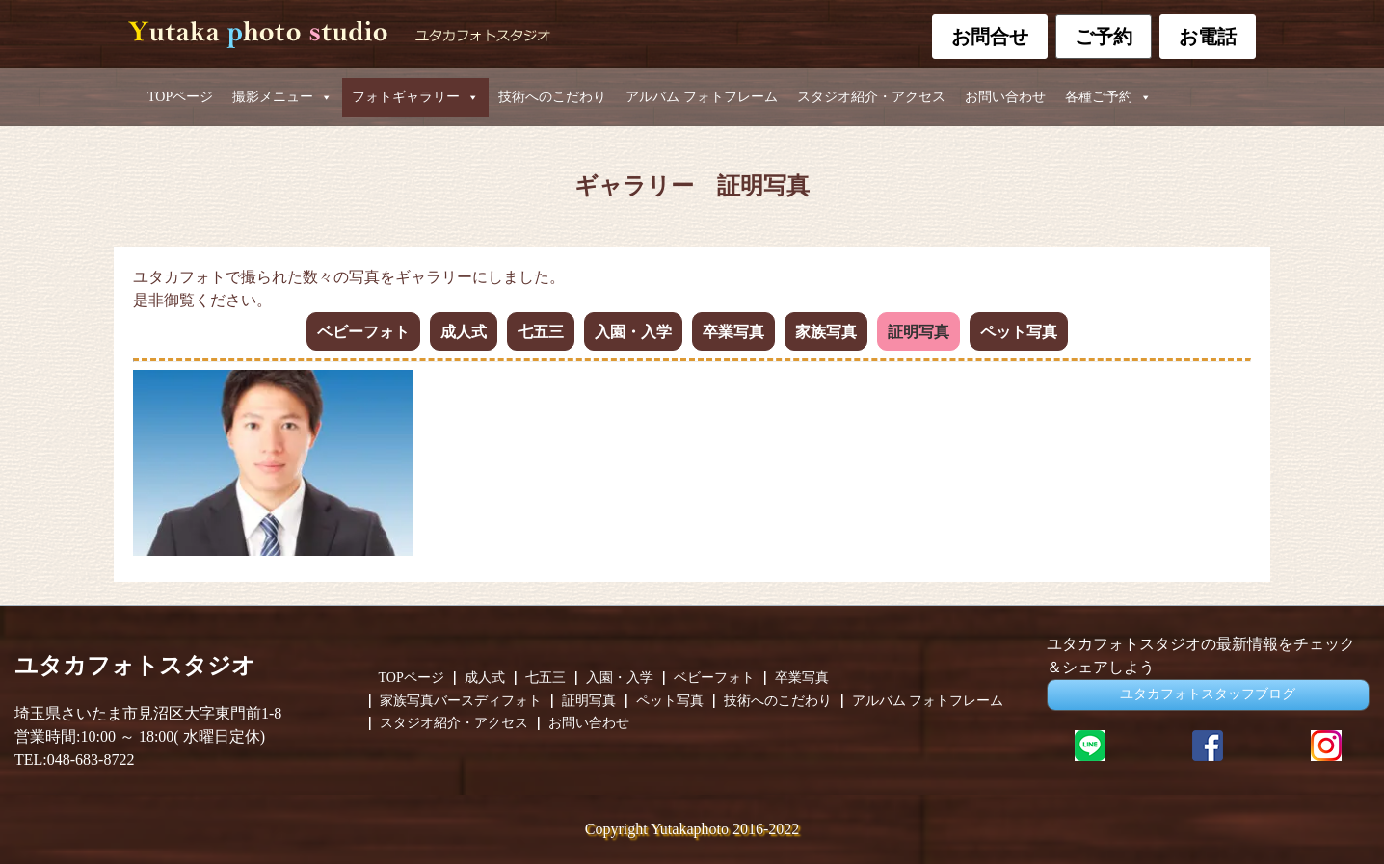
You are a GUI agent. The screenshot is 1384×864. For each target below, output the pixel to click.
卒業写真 (733, 332)
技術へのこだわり (552, 97)
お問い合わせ (1005, 97)
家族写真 (826, 332)
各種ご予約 (1108, 97)
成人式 (463, 332)
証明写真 (918, 332)
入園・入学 (633, 332)
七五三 (541, 332)
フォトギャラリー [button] (415, 97)
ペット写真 (1018, 332)
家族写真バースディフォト (461, 701)
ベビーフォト (363, 332)
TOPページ (180, 97)
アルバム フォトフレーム (701, 97)
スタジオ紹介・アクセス (871, 97)
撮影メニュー (282, 97)
